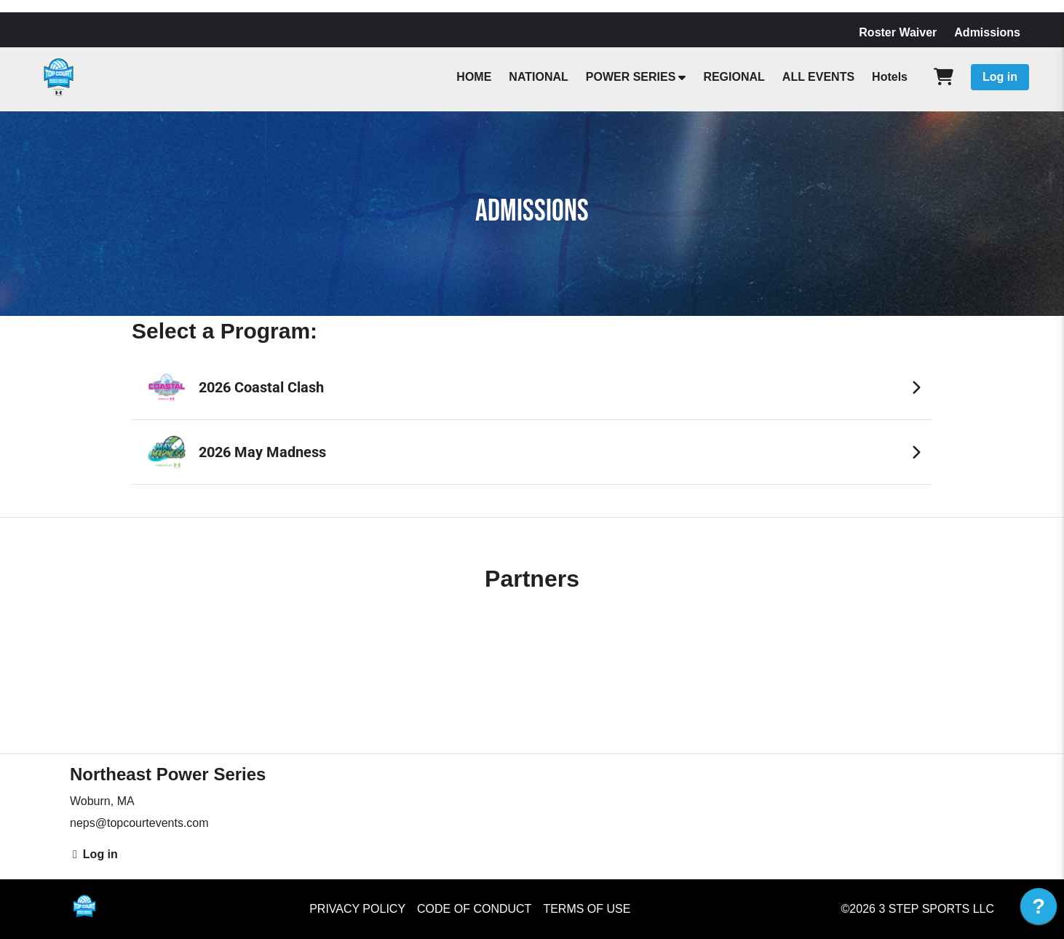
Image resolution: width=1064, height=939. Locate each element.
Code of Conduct (474, 909)
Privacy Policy (357, 909)
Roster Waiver (898, 32)
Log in (999, 77)
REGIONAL (733, 77)
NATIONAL (538, 77)
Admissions (987, 32)
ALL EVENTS (818, 77)
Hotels (890, 77)
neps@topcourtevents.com (139, 823)
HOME (473, 77)
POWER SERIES (631, 77)
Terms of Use (586, 909)
